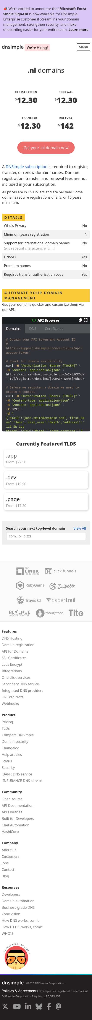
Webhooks (10, 703)
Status (7, 761)
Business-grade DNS (18, 907)
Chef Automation (15, 825)
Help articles (12, 754)
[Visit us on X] (5, 1007)
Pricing (7, 721)
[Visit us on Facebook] (49, 1007)
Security (8, 767)
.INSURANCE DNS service (22, 780)
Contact (8, 869)
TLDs (6, 728)
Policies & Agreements (20, 990)
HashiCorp (10, 831)
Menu (83, 47)
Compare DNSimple (18, 735)
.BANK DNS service (17, 774)
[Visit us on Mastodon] (58, 1007)
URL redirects (12, 697)
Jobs (5, 863)
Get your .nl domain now (45, 147)
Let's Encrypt (12, 664)
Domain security (15, 741)
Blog (5, 876)
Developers (11, 894)
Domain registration (18, 644)
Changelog (10, 748)
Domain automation (18, 900)
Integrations (12, 671)
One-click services (16, 677)
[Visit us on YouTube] (17, 1007)
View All (79, 528)
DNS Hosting (12, 638)
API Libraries (12, 812)
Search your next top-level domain (35, 528)
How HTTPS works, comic (22, 927)
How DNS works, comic (20, 920)
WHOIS (7, 933)
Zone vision (11, 914)
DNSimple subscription (26, 166)
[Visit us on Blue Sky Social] (39, 1007)
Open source (12, 799)
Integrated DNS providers (22, 690)
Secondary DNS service (20, 684)
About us (9, 850)
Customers (10, 856)
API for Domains (15, 651)
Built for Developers (18, 818)
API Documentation (18, 805)
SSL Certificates (14, 657)
